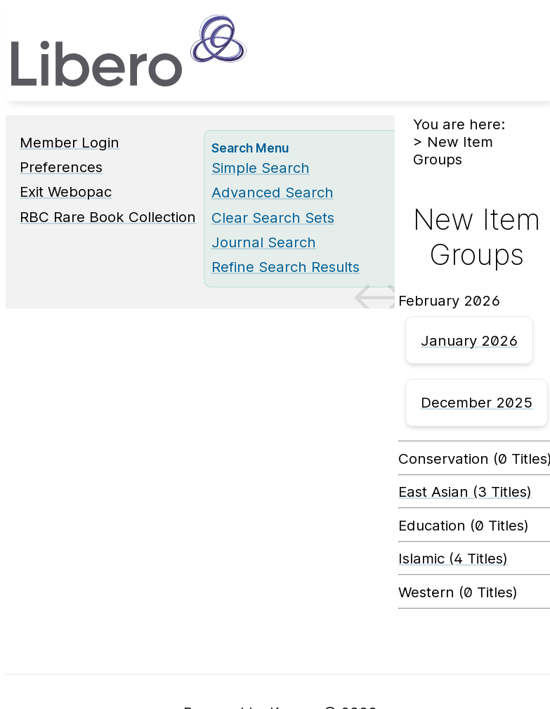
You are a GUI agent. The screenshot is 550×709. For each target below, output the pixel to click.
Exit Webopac (66, 191)
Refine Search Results (285, 266)
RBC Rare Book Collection (108, 217)
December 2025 (477, 402)
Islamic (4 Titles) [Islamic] (453, 558)
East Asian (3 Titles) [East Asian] (465, 491)
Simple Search (260, 167)
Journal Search (263, 242)
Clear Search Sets (272, 217)
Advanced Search (272, 192)
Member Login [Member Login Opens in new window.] (69, 142)
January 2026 (469, 340)
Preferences (61, 167)
